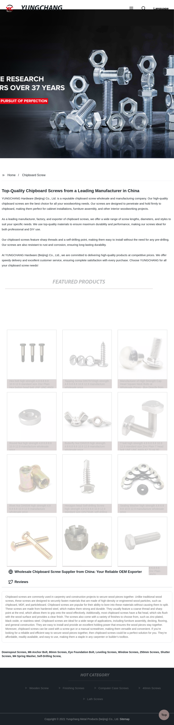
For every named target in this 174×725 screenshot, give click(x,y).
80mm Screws (58, 652)
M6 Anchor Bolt (37, 652)
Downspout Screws (14, 652)
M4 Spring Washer (24, 656)
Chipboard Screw (34, 175)
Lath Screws (95, 698)
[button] (131, 8)
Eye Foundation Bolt (81, 652)
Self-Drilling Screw (49, 656)
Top (164, 714)
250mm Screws (149, 652)
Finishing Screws (74, 688)
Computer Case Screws (114, 688)
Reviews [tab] (18, 582)
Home (11, 175)
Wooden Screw (39, 688)
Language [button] (161, 8)
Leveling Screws (106, 652)
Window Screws (128, 652)
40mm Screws (152, 688)
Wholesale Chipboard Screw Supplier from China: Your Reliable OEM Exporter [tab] (75, 571)
